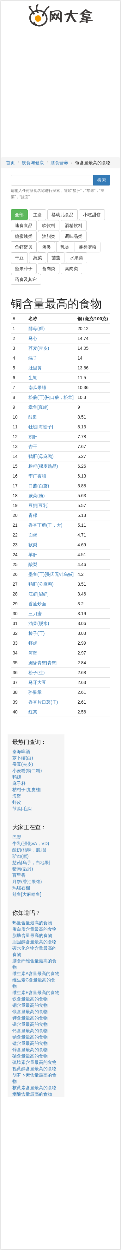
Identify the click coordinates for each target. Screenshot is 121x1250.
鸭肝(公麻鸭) (40, 584)
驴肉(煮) (20, 856)
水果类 (76, 257)
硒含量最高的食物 (30, 1055)
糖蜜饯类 (24, 236)
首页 (10, 162)
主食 (37, 214)
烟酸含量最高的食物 (32, 1094)
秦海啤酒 (21, 751)
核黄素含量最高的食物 (34, 1087)
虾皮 (16, 802)
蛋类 (46, 247)
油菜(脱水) (38, 623)
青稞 (32, 515)
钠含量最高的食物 (30, 1036)
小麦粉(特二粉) (27, 770)
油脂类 (48, 236)
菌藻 (55, 257)
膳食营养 (59, 162)
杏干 (32, 446)
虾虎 (32, 643)
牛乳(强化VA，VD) (30, 843)
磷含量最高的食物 (30, 1024)
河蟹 (32, 652)
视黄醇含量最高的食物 (34, 1068)
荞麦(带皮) (38, 348)
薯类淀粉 (87, 247)
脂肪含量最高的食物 (32, 935)
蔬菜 (37, 257)
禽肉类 (71, 268)
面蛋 (32, 534)
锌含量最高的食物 (30, 1049)
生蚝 (32, 377)
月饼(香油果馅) (27, 881)
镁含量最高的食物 (30, 1011)
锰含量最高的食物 (30, 1043)
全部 (19, 214)
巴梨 (16, 837)
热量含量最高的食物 (32, 922)
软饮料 (48, 225)
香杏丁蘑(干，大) (45, 525)
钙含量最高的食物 (30, 1030)
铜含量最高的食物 (30, 1005)
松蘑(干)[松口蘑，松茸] (51, 397)
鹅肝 (32, 436)
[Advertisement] (60, 94)
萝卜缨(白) (22, 757)
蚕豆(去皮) (22, 764)
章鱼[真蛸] (38, 407)
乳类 (64, 247)
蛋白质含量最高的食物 (34, 929)
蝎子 (32, 358)
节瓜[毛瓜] (22, 808)
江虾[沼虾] (38, 593)
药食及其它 (26, 279)
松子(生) (36, 672)
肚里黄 (35, 367)
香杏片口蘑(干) (43, 702)
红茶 (32, 711)
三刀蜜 (35, 613)
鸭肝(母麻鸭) (40, 456)
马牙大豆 (37, 682)
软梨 (32, 544)
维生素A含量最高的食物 (35, 973)
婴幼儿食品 (62, 214)
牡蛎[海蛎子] (40, 426)
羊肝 (32, 554)
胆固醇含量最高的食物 (34, 941)
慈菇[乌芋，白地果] (31, 862)
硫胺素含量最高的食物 (34, 1062)
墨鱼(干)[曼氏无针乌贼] (51, 574)
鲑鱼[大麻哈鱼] (26, 894)
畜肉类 (48, 268)
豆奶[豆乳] (38, 505)
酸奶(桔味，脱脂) (29, 849)
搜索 (101, 180)
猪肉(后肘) (22, 868)
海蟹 (16, 795)
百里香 (19, 875)
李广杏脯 (37, 476)
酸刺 (32, 417)
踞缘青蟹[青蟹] (42, 662)
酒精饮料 (73, 225)
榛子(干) (36, 633)
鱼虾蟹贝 (24, 247)
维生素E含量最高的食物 (35, 992)
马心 (32, 338)
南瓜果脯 (37, 387)
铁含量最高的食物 (30, 998)
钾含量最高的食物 (30, 1017)
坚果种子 (24, 268)
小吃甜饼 (92, 214)
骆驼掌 (35, 692)
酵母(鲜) (36, 328)
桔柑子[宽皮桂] (26, 789)
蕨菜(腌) (36, 495)
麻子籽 (19, 783)
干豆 (19, 257)
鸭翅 (16, 776)
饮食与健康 (33, 162)
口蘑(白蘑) (38, 485)
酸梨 (32, 564)
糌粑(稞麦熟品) (43, 466)
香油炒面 (37, 603)
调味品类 (73, 236)
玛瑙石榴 (21, 887)
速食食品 (24, 225)
